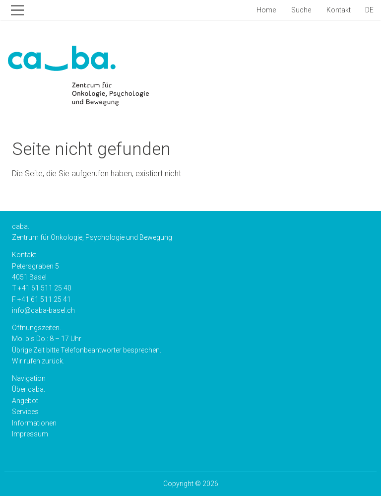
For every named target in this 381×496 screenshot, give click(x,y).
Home (265, 10)
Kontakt (338, 10)
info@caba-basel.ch (43, 310)
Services (25, 412)
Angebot (25, 401)
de (369, 10)
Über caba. (28, 389)
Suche (300, 10)
